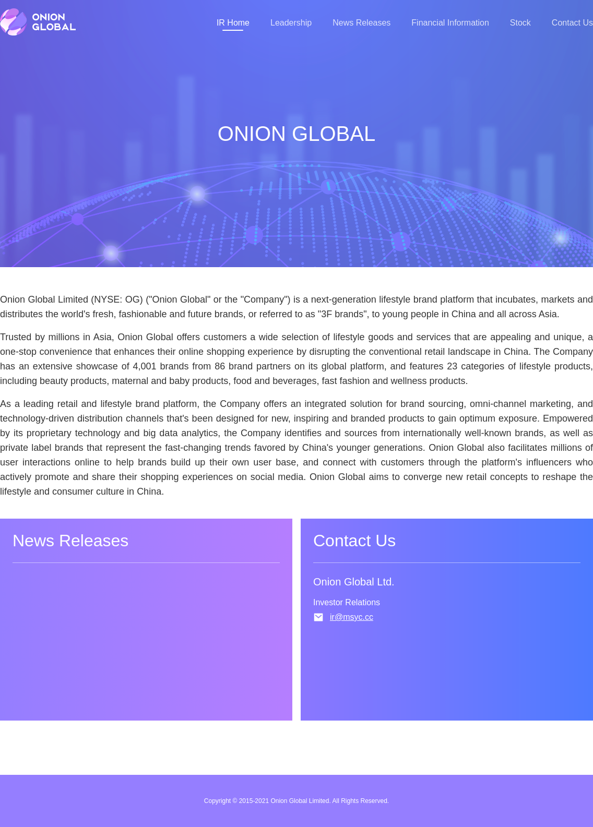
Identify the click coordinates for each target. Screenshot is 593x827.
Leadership (291, 22)
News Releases (361, 22)
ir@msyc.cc (351, 617)
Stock (520, 22)
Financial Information (450, 22)
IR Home (233, 22)
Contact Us (572, 22)
